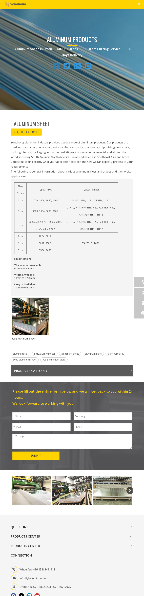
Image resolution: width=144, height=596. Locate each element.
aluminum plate (93, 353)
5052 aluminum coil (44, 353)
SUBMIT (36, 455)
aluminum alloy (116, 353)
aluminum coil (20, 353)
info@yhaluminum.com (33, 578)
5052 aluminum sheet (24, 359)
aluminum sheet (70, 353)
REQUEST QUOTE (26, 132)
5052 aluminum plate (54, 359)
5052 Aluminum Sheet (23, 338)
